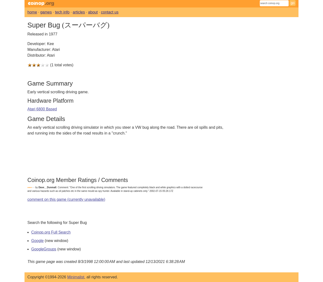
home (32, 12)
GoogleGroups (43, 249)
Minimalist (75, 277)
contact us (109, 12)
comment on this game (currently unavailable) (66, 199)
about (93, 12)
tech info (62, 12)
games (46, 12)
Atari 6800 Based (42, 109)
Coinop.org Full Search (51, 232)
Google (37, 241)
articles (79, 12)
